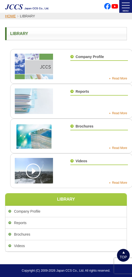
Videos (81, 161)
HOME (10, 16)
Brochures (85, 126)
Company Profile (90, 57)
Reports (82, 91)
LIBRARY (66, 199)
